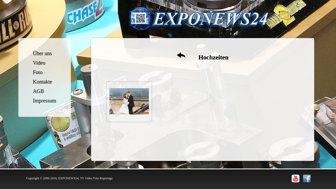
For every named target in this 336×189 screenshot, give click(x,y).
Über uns (42, 53)
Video (39, 63)
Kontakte (42, 82)
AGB (38, 91)
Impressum (44, 100)
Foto (38, 72)
